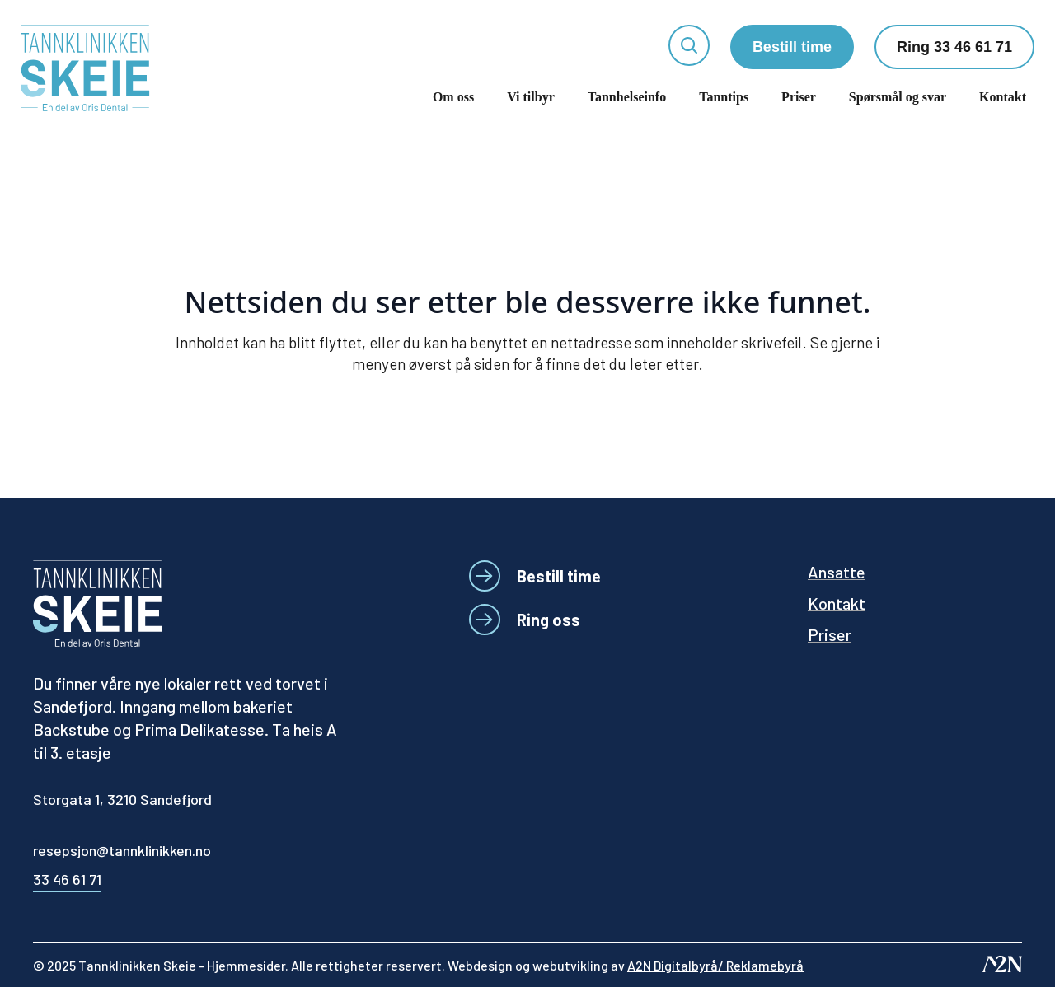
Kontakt (1002, 97)
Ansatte (836, 572)
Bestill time (792, 47)
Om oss (453, 97)
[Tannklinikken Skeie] (85, 68)
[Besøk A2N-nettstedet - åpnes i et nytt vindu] (1002, 964)
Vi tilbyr (531, 97)
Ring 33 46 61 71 (954, 47)
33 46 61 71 (67, 879)
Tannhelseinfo (627, 97)
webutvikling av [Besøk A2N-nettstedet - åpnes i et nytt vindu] (668, 965)
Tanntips (723, 97)
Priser (798, 97)
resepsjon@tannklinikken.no (122, 850)
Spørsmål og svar (897, 97)
